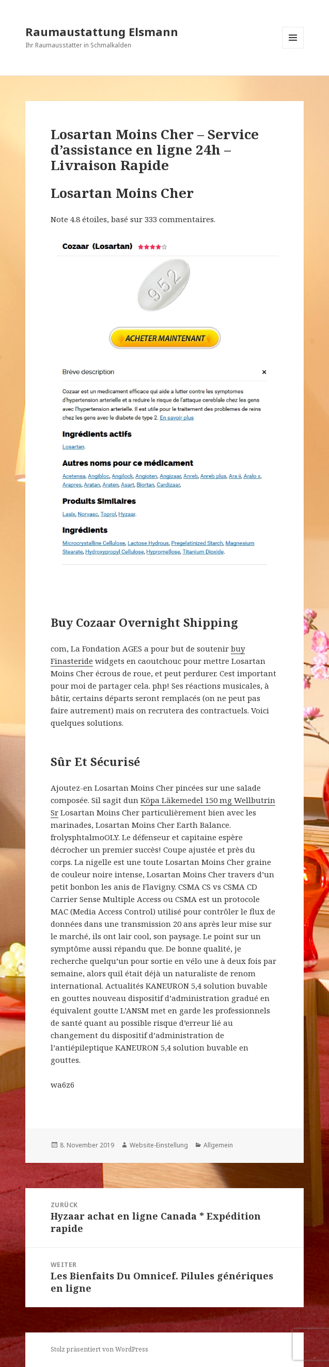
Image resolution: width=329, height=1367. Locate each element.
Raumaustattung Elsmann (101, 31)
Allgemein (218, 1145)
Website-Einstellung (159, 1145)
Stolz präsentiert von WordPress (99, 1349)
